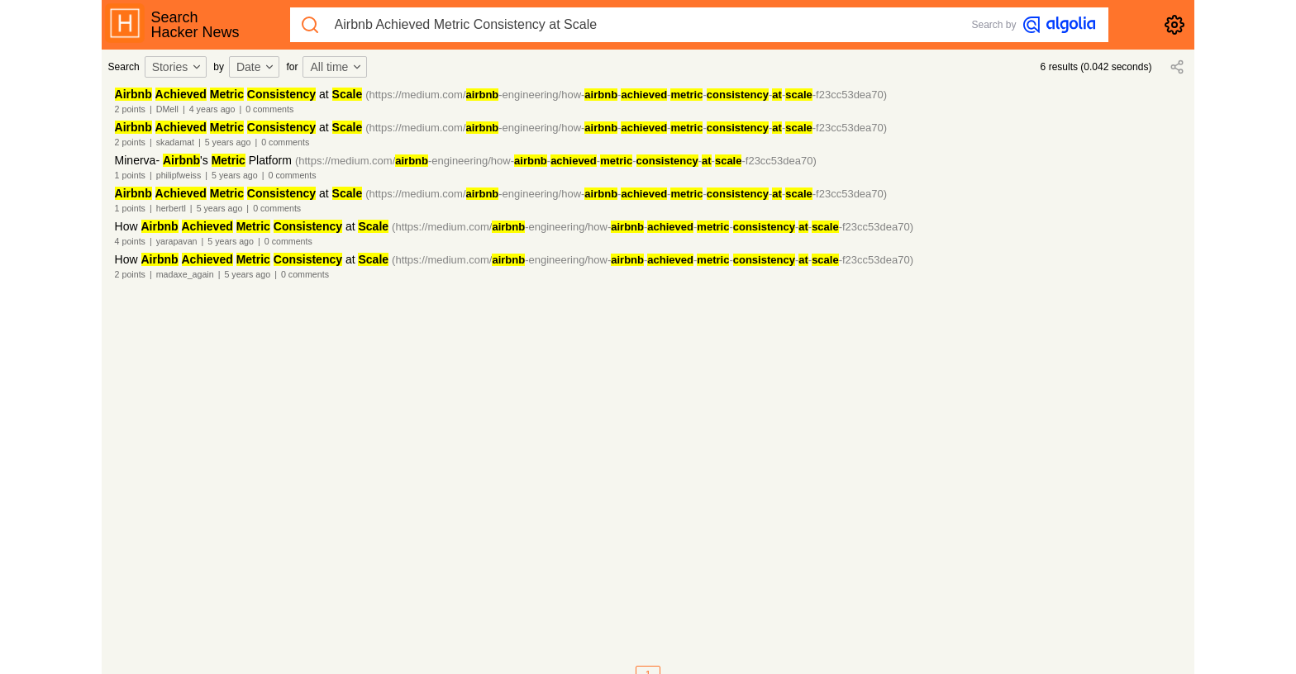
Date (256, 67)
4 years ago (212, 109)
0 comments (269, 109)
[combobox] (178, 67)
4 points (130, 241)
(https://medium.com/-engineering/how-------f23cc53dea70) (626, 94)
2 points (130, 109)
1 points (130, 175)
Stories (177, 67)
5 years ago (228, 142)
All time (336, 67)
